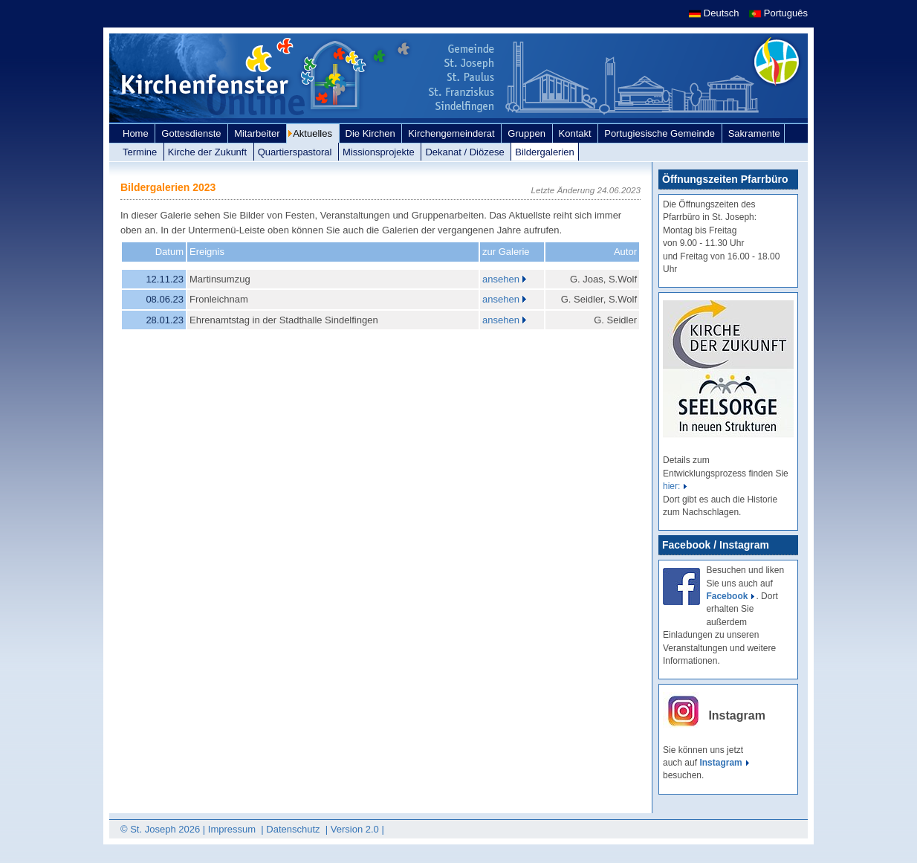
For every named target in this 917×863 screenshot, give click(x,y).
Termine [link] (141, 152)
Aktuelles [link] (313, 133)
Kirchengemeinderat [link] (452, 133)
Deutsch (715, 13)
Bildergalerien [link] (544, 152)
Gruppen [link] (528, 133)
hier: (671, 486)
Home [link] (137, 133)
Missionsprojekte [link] (380, 152)
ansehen (500, 279)
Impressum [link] (233, 829)
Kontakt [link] (576, 133)
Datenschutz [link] (294, 829)
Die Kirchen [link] (372, 133)
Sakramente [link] (754, 133)
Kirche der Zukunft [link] (209, 152)
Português (778, 13)
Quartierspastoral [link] (296, 152)
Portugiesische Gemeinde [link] (660, 133)
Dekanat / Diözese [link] (466, 152)
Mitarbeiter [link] (258, 133)
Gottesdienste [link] (192, 133)
